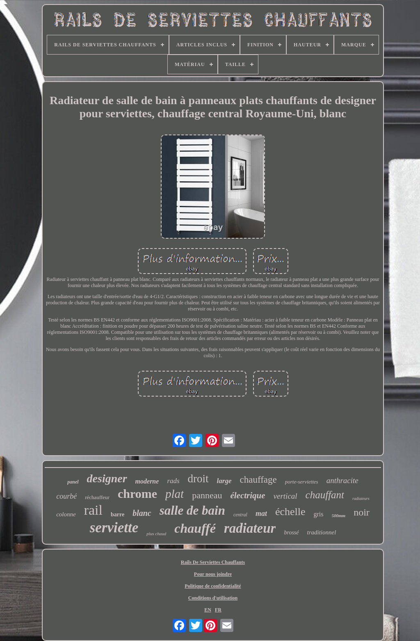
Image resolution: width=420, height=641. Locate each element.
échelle (290, 512)
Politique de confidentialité (213, 586)
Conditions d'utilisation (212, 598)
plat (174, 493)
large (224, 481)
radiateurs (361, 498)
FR (218, 610)
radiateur (250, 528)
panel (72, 482)
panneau (207, 495)
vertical (285, 496)
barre (117, 514)
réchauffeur (97, 497)
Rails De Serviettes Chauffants (213, 562)
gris (319, 514)
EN (207, 610)
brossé (291, 532)
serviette (114, 528)
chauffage (258, 479)
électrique (247, 495)
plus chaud (156, 533)
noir (362, 512)
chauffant (325, 494)
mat (261, 513)
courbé (66, 496)
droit (198, 478)
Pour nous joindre (213, 574)
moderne (147, 481)
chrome (137, 493)
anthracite (342, 480)
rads (173, 481)
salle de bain (192, 510)
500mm (339, 515)
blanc (141, 513)
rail (93, 510)
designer (107, 478)
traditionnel (321, 532)
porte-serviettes (301, 482)
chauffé (195, 528)
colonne (65, 514)
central (240, 515)
